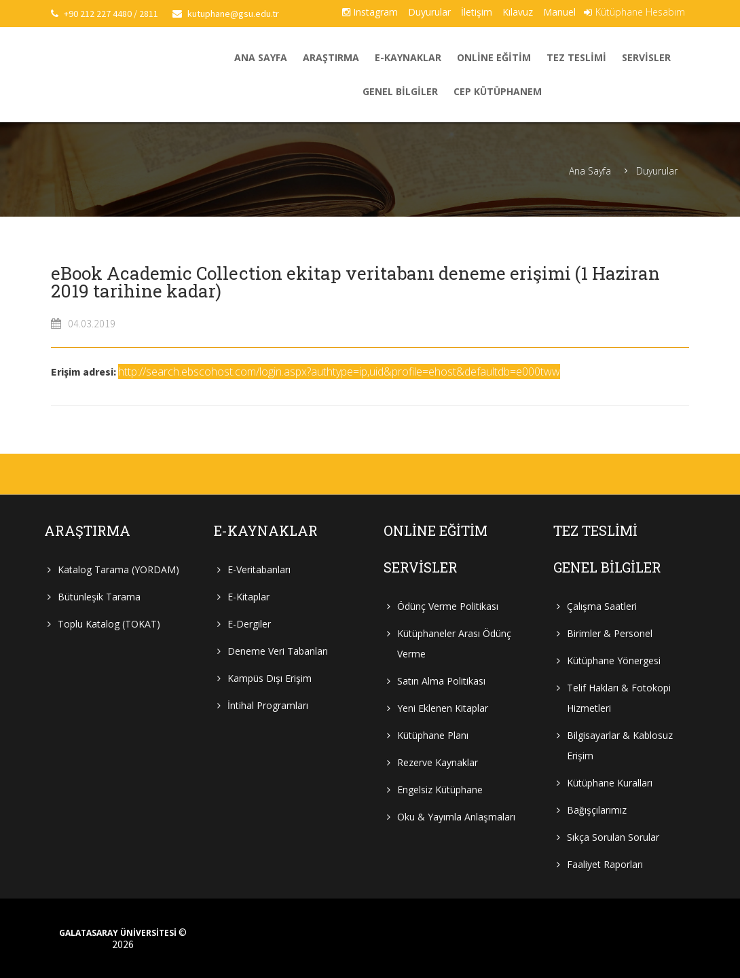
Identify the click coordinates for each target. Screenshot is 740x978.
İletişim (476, 11)
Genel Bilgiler (400, 91)
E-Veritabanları (259, 569)
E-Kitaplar (248, 596)
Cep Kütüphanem (498, 91)
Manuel (559, 11)
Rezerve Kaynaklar (437, 762)
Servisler (646, 57)
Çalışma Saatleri (602, 606)
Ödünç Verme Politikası (447, 606)
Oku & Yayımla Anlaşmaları (456, 816)
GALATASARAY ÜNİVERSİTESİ (118, 933)
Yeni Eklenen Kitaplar (442, 708)
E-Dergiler (249, 623)
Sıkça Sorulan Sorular (613, 837)
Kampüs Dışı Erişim (269, 678)
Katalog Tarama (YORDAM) (118, 569)
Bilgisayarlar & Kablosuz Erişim (620, 745)
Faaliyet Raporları (605, 864)
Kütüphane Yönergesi (614, 660)
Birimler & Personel (609, 633)
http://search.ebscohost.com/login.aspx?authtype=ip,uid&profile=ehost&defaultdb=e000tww (339, 371)
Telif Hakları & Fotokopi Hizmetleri (619, 697)
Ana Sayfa (260, 57)
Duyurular (429, 11)
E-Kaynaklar (408, 57)
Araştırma (331, 57)
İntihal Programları (267, 705)
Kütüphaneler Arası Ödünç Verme (454, 643)
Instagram (370, 11)
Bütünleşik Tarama (99, 596)
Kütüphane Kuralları (609, 782)
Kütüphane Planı (432, 735)
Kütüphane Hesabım (634, 11)
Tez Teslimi (576, 57)
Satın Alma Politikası (441, 680)
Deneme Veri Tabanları (277, 651)
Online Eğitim (494, 57)
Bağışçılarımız (597, 809)
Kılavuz (517, 11)
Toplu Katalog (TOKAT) (109, 623)
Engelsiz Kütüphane (440, 789)
